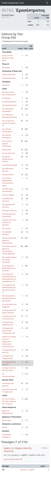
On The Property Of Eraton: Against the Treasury (9, 401)
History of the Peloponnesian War (8, 58)
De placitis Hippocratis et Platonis (7, 159)
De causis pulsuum (9, 210)
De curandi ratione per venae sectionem (9, 259)
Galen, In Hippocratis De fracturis (18, 449)
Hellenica (5, 85)
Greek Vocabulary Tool (13, 2)
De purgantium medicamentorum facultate (9, 268)
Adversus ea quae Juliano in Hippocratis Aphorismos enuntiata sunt (9, 342)
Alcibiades (6, 67)
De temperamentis (9, 102)
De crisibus (6, 228)
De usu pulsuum (8, 153)
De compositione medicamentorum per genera (9, 298)
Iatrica (4, 427)
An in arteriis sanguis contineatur (7, 143)
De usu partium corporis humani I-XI (9, 123)
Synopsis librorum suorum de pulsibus (9, 222)
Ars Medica (6, 98)
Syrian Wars (6, 420)
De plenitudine (8, 174)
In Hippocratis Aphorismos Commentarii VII (8, 330)
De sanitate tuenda (9, 165)
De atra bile (6, 149)
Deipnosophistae (8, 74)
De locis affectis (8, 195)
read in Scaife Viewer (13, 459)
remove (44, 448)
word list (23, 469)
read (31, 469)
